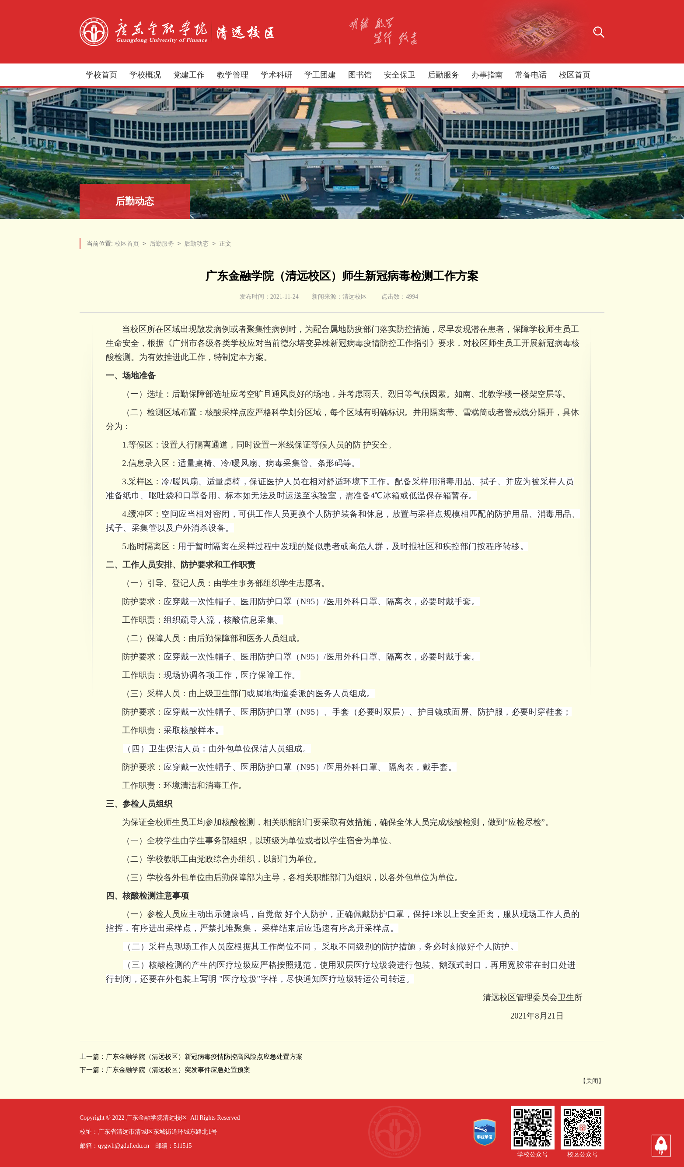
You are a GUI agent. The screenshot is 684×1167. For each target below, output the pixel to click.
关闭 (592, 1080)
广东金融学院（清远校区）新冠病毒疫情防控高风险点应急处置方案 (204, 1056)
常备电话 (531, 75)
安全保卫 (399, 75)
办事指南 (487, 75)
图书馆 (360, 75)
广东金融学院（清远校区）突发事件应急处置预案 (178, 1069)
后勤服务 (443, 75)
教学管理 (232, 75)
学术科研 (276, 75)
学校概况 (145, 75)
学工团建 (320, 75)
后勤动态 (196, 243)
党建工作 (189, 75)
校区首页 (574, 75)
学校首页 (101, 75)
